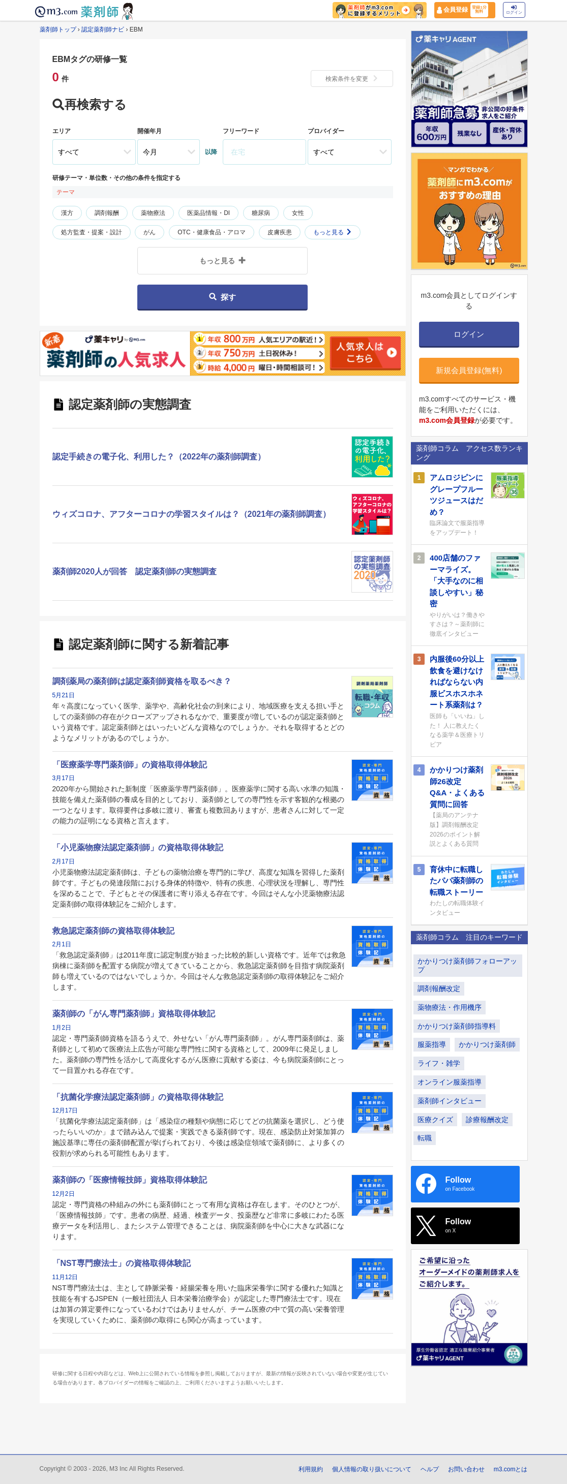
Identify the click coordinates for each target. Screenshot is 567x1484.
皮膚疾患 (279, 232)
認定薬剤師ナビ (102, 29)
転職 (424, 1138)
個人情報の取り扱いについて (371, 1469)
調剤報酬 (107, 213)
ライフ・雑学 (438, 1063)
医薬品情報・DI (208, 213)
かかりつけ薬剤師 (487, 1044)
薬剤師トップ (58, 29)
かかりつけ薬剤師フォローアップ (467, 965)
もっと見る (332, 232)
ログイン (514, 10)
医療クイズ (435, 1120)
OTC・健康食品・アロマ (211, 232)
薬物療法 (153, 213)
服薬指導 (431, 1044)
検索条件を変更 (351, 78)
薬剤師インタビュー (449, 1101)
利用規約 (311, 1469)
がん (149, 232)
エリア (61, 131)
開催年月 (149, 131)
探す (222, 297)
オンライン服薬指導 (449, 1082)
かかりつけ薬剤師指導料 (456, 1026)
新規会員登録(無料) (469, 370)
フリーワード (241, 131)
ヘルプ (430, 1469)
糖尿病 (261, 213)
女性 (298, 213)
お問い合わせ (466, 1469)
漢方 (67, 213)
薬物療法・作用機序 (449, 1007)
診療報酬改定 (487, 1120)
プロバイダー (326, 131)
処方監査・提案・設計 (91, 232)
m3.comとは (511, 1469)
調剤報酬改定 (438, 988)
